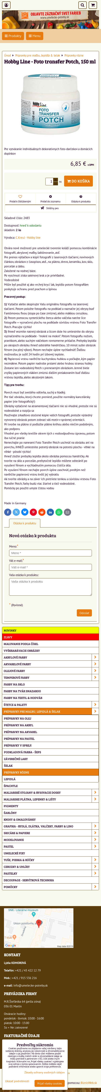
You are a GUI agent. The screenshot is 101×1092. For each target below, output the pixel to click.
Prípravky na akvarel (20, 732)
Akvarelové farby (51, 664)
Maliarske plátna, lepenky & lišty (51, 799)
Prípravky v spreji (18, 745)
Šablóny (10, 813)
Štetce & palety (51, 704)
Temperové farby (51, 677)
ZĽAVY (8, 637)
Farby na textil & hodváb (23, 698)
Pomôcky (51, 886)
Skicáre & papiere (51, 833)
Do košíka (78, 181)
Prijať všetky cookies (49, 1083)
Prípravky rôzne (16, 772)
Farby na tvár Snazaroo (22, 691)
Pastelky (51, 873)
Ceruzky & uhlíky (51, 866)
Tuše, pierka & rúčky (51, 860)
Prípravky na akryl (18, 725)
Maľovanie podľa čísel (21, 644)
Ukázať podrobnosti (17, 1081)
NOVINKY (10, 630)
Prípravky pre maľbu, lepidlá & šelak (51, 711)
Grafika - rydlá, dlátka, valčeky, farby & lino (51, 826)
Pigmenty (11, 806)
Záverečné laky (16, 759)
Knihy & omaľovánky (20, 819)
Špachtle (11, 786)
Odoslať (84, 613)
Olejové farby (51, 670)
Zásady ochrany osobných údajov (44, 1072)
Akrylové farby (51, 657)
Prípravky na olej (17, 718)
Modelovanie (51, 839)
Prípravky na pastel (19, 738)
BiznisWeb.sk (89, 1083)
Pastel (51, 846)
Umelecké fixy (14, 853)
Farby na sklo (14, 684)
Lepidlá (9, 779)
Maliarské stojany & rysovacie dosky (51, 792)
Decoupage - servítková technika (29, 880)
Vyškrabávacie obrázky (22, 650)
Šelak (8, 765)
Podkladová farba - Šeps (22, 752)
